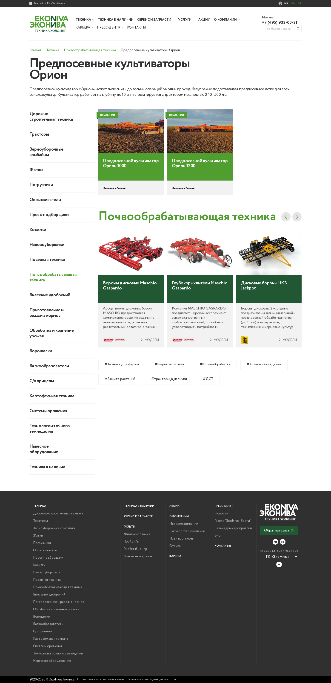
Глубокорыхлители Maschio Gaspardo (199, 301)
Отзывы (175, 546)
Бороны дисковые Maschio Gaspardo (130, 301)
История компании (183, 524)
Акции (204, 20)
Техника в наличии (116, 20)
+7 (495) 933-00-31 (279, 22)
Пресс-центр (108, 27)
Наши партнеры (181, 538)
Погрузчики (41, 185)
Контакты (136, 27)
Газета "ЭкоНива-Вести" (233, 521)
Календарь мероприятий (233, 528)
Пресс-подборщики (48, 215)
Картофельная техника (51, 396)
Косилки (37, 230)
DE (300, 4)
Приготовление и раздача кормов (46, 312)
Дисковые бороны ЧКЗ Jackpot (264, 301)
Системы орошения (48, 411)
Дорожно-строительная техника (51, 116)
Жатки (36, 170)
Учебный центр (135, 549)
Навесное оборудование (43, 449)
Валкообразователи (49, 366)
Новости (221, 513)
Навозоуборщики (46, 245)
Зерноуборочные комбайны (46, 152)
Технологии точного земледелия (49, 428)
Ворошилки (40, 351)
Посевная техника (47, 260)
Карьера (83, 27)
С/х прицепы (41, 381)
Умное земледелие (138, 556)
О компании (225, 20)
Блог (218, 535)
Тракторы (39, 134)
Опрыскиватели (45, 200)
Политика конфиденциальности (151, 679)
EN (293, 4)
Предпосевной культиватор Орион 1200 (200, 179)
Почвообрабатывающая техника (52, 277)
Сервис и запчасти (154, 20)
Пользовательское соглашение (100, 679)
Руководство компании (187, 531)
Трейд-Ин (131, 541)
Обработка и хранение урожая (51, 333)
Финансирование (137, 534)
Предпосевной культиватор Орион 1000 (131, 179)
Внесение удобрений (49, 295)
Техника (83, 20)
